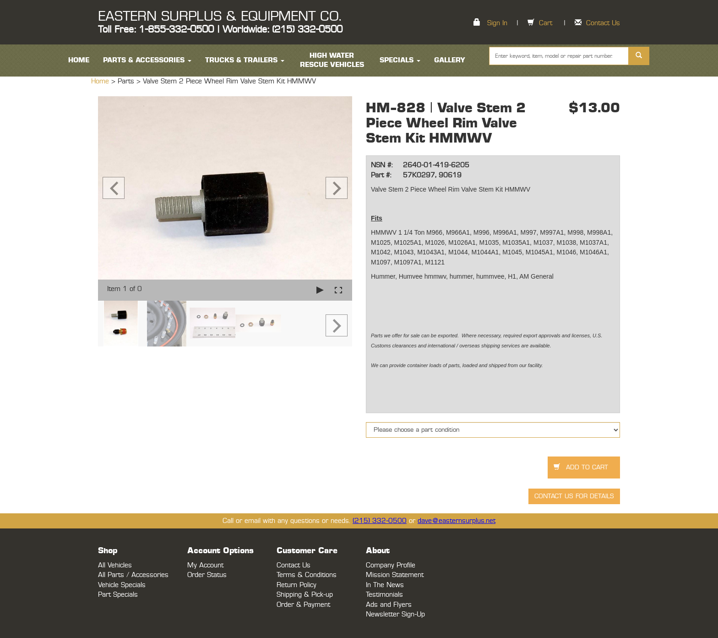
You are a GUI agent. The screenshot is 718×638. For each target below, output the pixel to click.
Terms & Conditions (307, 575)
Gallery (449, 60)
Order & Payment (303, 604)
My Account (205, 565)
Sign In (497, 23)
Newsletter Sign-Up (395, 614)
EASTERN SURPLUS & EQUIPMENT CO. (219, 16)
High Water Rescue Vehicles (332, 60)
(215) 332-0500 (380, 520)
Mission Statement (395, 575)
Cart (545, 23)
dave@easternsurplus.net (456, 520)
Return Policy (296, 585)
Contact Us (603, 23)
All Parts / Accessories (133, 575)
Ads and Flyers (389, 604)
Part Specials (118, 594)
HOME (78, 60)
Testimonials (384, 594)
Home (101, 81)
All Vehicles (115, 565)
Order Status (207, 575)
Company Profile (390, 565)
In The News (385, 585)
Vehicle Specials (122, 585)
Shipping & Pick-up (305, 594)
